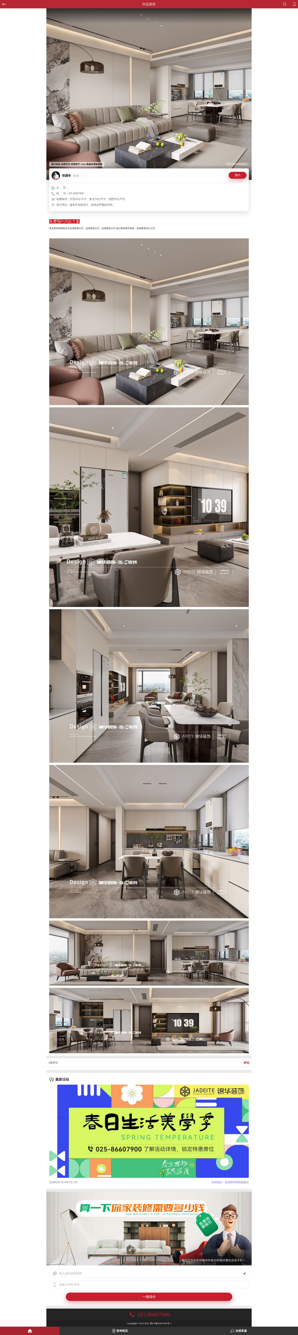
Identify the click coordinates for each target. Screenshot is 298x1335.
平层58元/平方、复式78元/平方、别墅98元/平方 (97, 199)
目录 (293, 3)
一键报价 (149, 1297)
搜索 (284, 4)
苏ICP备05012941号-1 (160, 1323)
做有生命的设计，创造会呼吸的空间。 (92, 204)
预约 (237, 175)
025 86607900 (76, 193)
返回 (3, 2)
